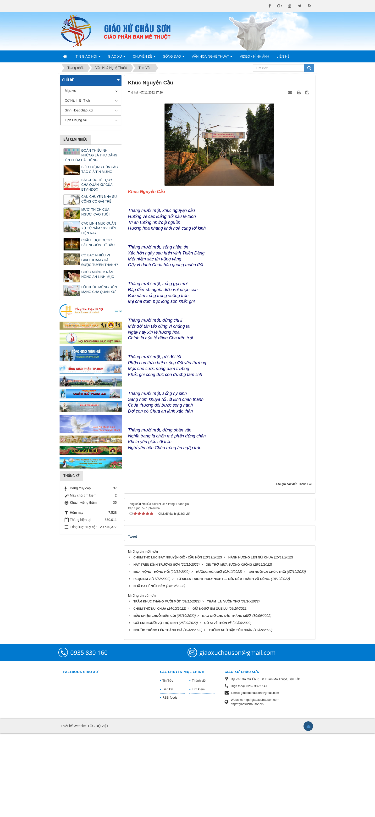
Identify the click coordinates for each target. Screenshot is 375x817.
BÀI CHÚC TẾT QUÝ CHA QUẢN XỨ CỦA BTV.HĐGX (96, 184)
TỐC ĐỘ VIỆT (98, 809)
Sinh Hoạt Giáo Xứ (79, 110)
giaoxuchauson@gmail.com (237, 736)
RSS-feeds (169, 781)
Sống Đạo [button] (173, 58)
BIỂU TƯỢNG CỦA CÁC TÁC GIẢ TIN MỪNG (99, 169)
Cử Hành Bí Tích (77, 100)
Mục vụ (70, 91)
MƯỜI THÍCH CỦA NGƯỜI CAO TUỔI (95, 212)
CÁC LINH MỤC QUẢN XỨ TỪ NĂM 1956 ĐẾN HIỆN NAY (98, 228)
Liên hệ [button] (282, 56)
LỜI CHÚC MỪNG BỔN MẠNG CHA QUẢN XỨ (99, 289)
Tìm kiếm (198, 773)
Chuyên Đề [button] (144, 58)
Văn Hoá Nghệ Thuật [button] (212, 58)
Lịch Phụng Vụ (76, 120)
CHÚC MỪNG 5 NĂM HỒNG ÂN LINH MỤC (97, 274)
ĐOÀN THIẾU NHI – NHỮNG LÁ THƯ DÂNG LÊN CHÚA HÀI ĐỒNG (90, 155)
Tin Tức (167, 764)
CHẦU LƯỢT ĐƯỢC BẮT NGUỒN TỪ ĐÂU (98, 242)
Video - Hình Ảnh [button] (254, 56)
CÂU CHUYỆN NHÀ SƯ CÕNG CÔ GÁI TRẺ (99, 199)
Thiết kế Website (73, 809)
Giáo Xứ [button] (116, 58)
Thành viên (199, 764)
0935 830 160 (89, 736)
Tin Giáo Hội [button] (88, 58)
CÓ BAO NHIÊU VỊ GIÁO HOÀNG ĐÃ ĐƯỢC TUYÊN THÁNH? (99, 260)
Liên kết (167, 773)
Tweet (132, 620)
